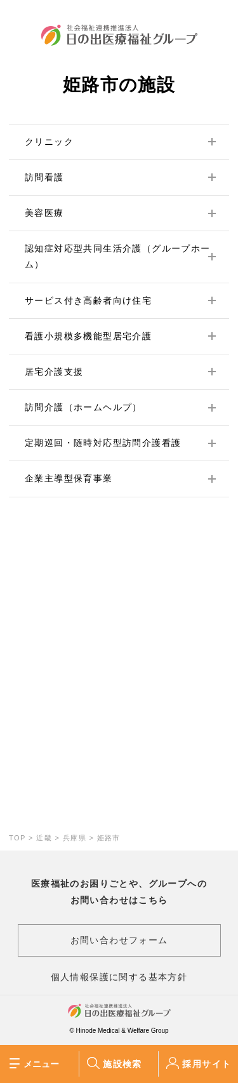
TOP (17, 838)
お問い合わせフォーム (119, 940)
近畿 (44, 838)
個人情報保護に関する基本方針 (119, 977)
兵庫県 (74, 838)
